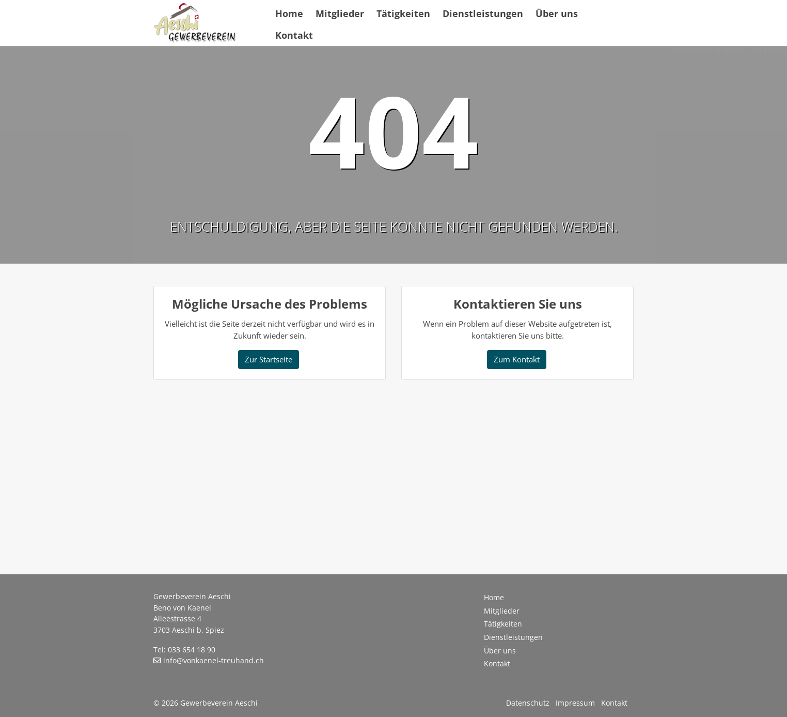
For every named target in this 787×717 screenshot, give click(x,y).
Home (289, 13)
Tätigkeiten (403, 13)
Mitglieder (340, 13)
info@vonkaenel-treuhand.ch (213, 660)
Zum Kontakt (517, 359)
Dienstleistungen (483, 13)
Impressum (575, 703)
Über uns (557, 13)
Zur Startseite (268, 359)
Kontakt (294, 35)
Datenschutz (527, 703)
